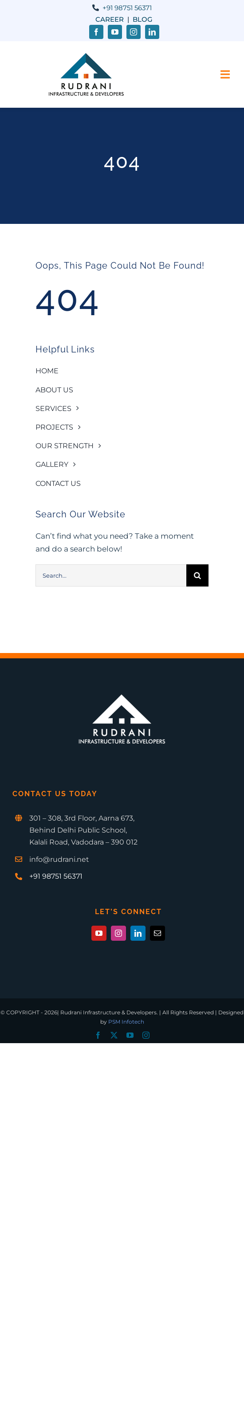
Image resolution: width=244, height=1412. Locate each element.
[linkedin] (152, 32)
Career (109, 19)
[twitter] (114, 1035)
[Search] (197, 575)
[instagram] (133, 32)
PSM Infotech (126, 1021)
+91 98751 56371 (127, 8)
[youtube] (115, 32)
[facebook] (96, 32)
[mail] (157, 933)
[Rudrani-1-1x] (86, 55)
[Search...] (110, 575)
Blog (143, 19)
